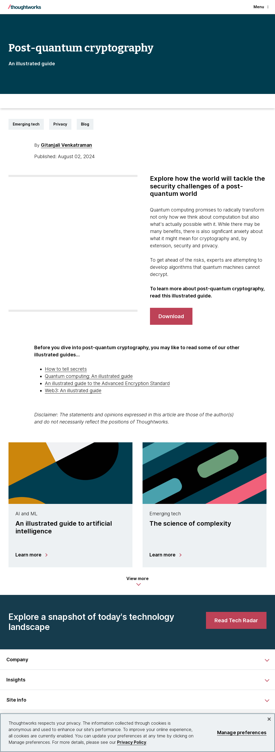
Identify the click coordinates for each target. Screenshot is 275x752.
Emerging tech (26, 124)
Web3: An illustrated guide (73, 390)
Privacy (60, 124)
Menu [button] (261, 7)
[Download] (171, 316)
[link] (236, 620)
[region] (137, 732)
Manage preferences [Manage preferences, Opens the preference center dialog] (242, 732)
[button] (137, 581)
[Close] (269, 719)
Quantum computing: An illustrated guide (89, 376)
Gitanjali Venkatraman (66, 145)
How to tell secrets (66, 369)
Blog (85, 124)
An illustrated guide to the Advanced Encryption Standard (107, 383)
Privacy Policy (131, 742)
